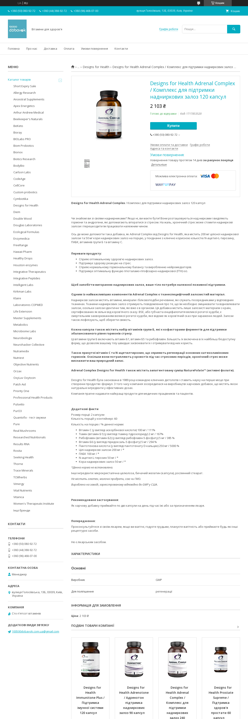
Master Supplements (27, 318)
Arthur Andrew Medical (28, 112)
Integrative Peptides (26, 278)
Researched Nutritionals (29, 437)
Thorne (18, 464)
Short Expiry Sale (24, 86)
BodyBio (18, 166)
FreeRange (20, 245)
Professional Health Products (33, 397)
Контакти (121, 49)
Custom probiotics (25, 192)
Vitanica (18, 497)
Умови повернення (94, 49)
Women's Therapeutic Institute (33, 504)
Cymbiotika (20, 199)
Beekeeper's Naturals (28, 119)
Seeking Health (23, 457)
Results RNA (21, 444)
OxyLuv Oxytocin (24, 378)
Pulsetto (18, 404)
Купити (173, 126)
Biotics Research (24, 159)
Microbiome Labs (24, 331)
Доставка (50, 49)
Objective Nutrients (26, 364)
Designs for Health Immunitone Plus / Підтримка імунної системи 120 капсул (90, 700)
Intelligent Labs (23, 285)
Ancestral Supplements (28, 99)
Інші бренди (21, 510)
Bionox (18, 152)
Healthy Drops (23, 258)
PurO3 (17, 411)
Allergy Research (24, 93)
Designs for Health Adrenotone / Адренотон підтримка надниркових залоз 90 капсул (134, 700)
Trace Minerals (23, 470)
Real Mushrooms (24, 431)
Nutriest (18, 358)
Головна (14, 49)
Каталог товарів (19, 79)
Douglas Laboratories (27, 225)
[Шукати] (233, 29)
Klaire (17, 298)
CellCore (19, 185)
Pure (16, 424)
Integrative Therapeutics (29, 272)
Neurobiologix (22, 338)
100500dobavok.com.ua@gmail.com (35, 631)
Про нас (31, 49)
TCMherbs (20, 477)
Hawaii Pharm (22, 252)
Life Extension (22, 311)
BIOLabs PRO (22, 139)
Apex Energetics (24, 106)
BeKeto (18, 126)
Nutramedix (21, 351)
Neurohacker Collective (28, 345)
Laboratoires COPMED (28, 305)
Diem (16, 212)
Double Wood (22, 218)
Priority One (21, 391)
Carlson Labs (22, 172)
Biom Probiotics (23, 146)
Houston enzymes (25, 265)
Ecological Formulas (26, 232)
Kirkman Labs (22, 291)
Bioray (17, 132)
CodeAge (19, 179)
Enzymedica (21, 238)
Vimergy (18, 484)
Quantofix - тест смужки (29, 417)
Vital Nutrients (22, 490)
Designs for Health (96, 67)
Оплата (69, 49)
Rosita (17, 451)
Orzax (17, 371)
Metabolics (20, 325)
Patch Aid (19, 384)
